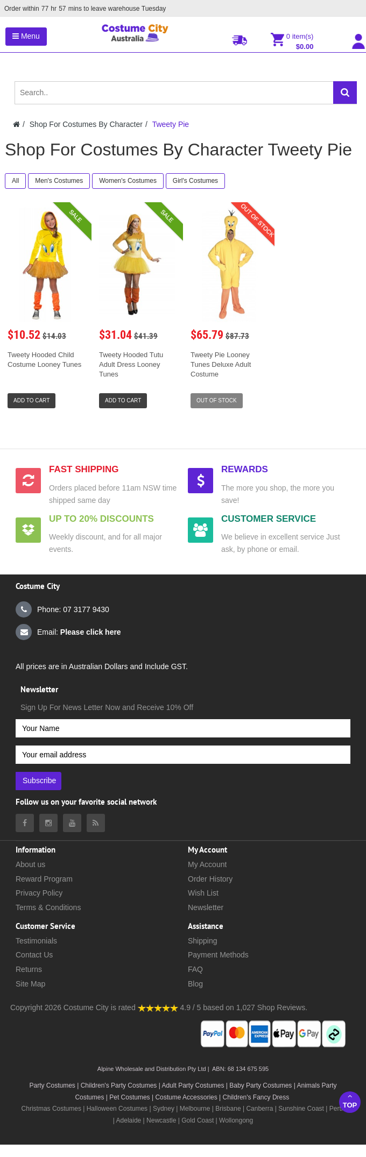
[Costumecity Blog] (96, 823)
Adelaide (129, 1120)
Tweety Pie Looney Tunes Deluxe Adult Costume (221, 364)
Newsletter (205, 907)
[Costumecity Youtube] (72, 823)
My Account (207, 864)
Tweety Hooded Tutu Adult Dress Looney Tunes (131, 364)
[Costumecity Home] (16, 124)
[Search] (345, 92)
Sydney (163, 1108)
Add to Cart (31, 400)
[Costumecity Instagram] (48, 823)
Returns (29, 969)
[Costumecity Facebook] (25, 823)
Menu (26, 36)
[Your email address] (183, 755)
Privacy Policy (39, 893)
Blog (195, 983)
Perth (337, 1108)
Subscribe (39, 780)
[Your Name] (183, 728)
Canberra (259, 1108)
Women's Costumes (128, 180)
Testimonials (36, 940)
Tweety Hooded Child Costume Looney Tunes (44, 359)
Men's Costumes (59, 180)
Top (350, 1100)
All (15, 180)
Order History (210, 879)
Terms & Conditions (48, 907)
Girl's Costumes (195, 180)
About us (30, 864)
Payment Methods (218, 954)
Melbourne (195, 1108)
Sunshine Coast (301, 1108)
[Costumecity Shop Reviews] (158, 1007)
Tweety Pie (170, 124)
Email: (68, 632)
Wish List (203, 893)
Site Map (30, 983)
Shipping (202, 940)
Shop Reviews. (282, 1007)
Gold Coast (197, 1120)
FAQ (195, 969)
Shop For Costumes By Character (86, 124)
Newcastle (162, 1120)
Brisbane (228, 1108)
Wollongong (236, 1120)
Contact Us (34, 954)
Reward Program (44, 879)
